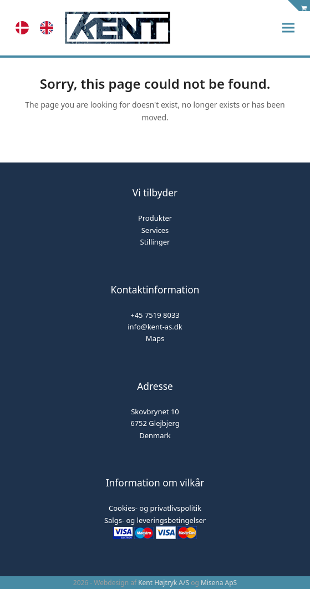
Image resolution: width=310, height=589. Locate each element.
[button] (288, 28)
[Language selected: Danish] (40, 27)
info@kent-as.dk (155, 327)
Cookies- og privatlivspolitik (155, 508)
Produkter (155, 218)
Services (155, 230)
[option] (49, 27)
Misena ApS (219, 582)
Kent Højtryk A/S (163, 582)
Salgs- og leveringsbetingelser (155, 520)
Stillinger (155, 242)
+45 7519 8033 (155, 315)
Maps (155, 338)
